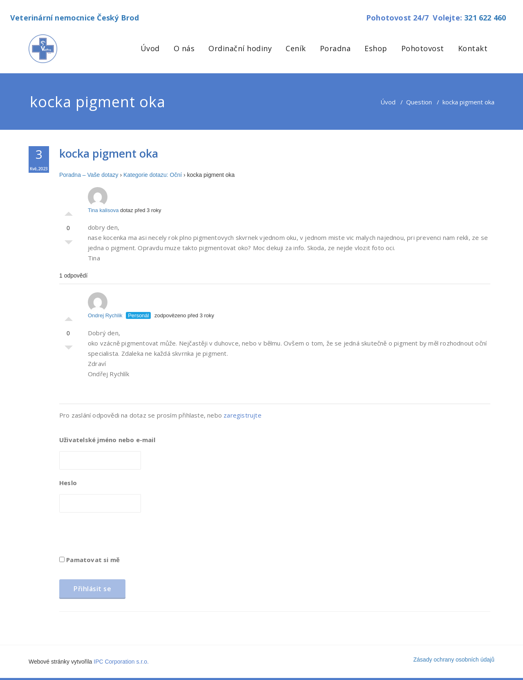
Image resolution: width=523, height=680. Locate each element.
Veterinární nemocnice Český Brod (74, 18)
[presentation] (121, 537)
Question (419, 102)
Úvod (150, 48)
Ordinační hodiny (240, 48)
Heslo (68, 483)
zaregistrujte (243, 415)
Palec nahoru (69, 212)
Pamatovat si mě (89, 560)
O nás (184, 48)
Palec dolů (69, 244)
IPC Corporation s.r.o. (121, 661)
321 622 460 (485, 18)
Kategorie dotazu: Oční (152, 175)
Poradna (335, 48)
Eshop (375, 48)
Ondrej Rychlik (105, 305)
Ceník (296, 48)
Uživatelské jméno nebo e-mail (107, 440)
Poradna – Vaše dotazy (88, 175)
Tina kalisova (103, 200)
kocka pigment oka (108, 153)
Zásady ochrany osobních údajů (453, 659)
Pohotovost (422, 48)
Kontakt (473, 48)
